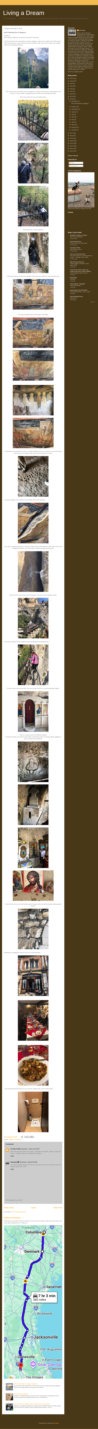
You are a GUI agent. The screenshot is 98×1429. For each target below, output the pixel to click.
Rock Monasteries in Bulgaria (79, 103)
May (73, 119)
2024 (71, 83)
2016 (71, 135)
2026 (71, 78)
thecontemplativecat (76, 296)
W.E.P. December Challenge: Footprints (25, 1384)
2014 (71, 141)
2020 (71, 94)
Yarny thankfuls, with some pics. (79, 273)
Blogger (57, 1423)
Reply (12, 1156)
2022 (71, 88)
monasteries (18, 1139)
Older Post (57, 1208)
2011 (71, 148)
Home (33, 1208)
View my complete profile (75, 71)
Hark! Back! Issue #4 (76, 249)
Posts (71, 163)
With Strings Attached (77, 262)
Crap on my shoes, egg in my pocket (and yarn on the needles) (80, 270)
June (73, 117)
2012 (71, 146)
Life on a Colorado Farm (77, 254)
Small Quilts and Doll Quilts (78, 290)
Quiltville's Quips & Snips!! (78, 235)
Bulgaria (11, 1139)
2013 (71, 143)
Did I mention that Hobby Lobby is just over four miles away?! (32, 1404)
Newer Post (9, 1208)
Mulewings (73, 277)
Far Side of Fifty (16, 1149)
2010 (71, 151)
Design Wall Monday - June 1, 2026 (80, 292)
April (73, 122)
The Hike (72, 279)
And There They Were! (76, 237)
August (74, 112)
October (74, 106)
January (74, 130)
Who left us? (73, 298)
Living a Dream (23, 12)
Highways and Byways (12, 1218)
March (74, 124)
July (73, 114)
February (74, 127)
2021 (71, 91)
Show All (92, 301)
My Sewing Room (75, 241)
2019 (71, 96)
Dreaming (14, 1162)
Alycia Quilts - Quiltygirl (77, 284)
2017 (71, 133)
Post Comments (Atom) (19, 1212)
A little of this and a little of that (78, 243)
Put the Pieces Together (21, 1394)
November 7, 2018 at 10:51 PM (30, 1149)
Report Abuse (73, 155)
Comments (73, 166)
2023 (71, 86)
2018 (71, 99)
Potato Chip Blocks (75, 285)
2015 (71, 138)
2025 (71, 81)
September (75, 109)
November (75, 101)
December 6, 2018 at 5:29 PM (28, 1162)
